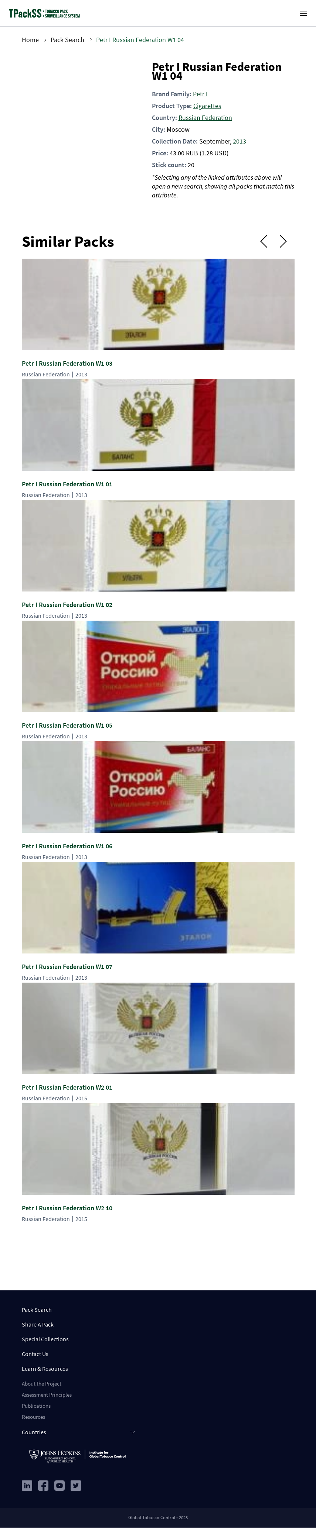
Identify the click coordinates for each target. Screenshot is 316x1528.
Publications (36, 1405)
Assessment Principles (47, 1394)
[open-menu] (303, 13)
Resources (33, 1416)
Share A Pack (38, 1324)
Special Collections (45, 1339)
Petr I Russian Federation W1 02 (67, 604)
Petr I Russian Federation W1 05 (67, 725)
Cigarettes (207, 105)
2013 (239, 141)
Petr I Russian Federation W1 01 (67, 484)
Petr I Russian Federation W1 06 (67, 846)
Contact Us (35, 1354)
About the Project (41, 1383)
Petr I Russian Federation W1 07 (67, 966)
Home (30, 39)
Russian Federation (205, 117)
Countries (34, 1432)
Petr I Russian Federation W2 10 (67, 1208)
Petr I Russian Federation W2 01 (67, 1087)
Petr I (200, 94)
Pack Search (67, 39)
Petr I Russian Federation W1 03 (67, 363)
